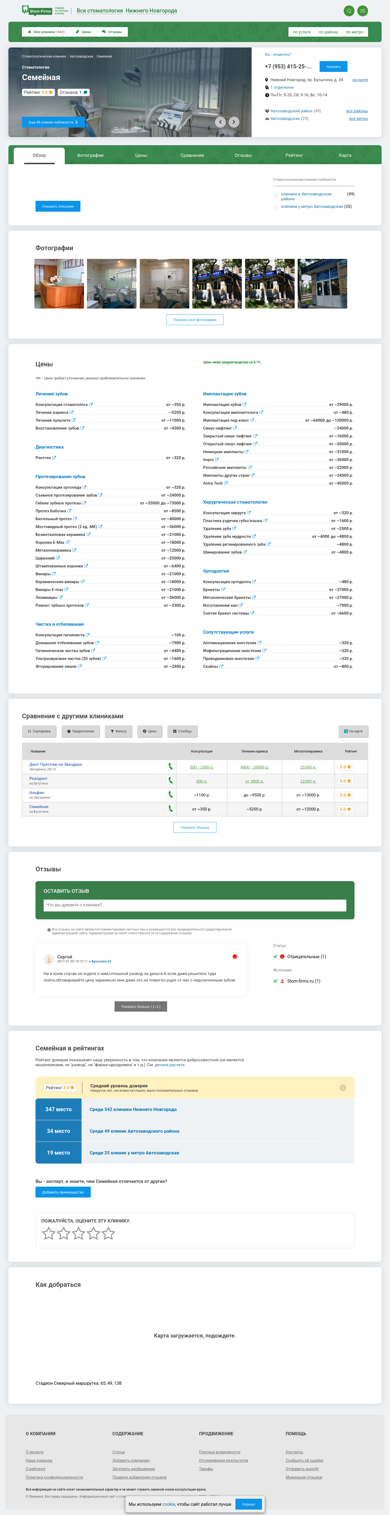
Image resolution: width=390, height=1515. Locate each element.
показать (333, 67)
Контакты (294, 1452)
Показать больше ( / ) (140, 1007)
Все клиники (46, 32)
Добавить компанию (131, 1460)
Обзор (39, 155)
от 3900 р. (254, 781)
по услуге (302, 32)
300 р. (201, 781)
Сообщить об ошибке (304, 1460)
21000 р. (308, 767)
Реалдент (38, 778)
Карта (345, 155)
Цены (83, 32)
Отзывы (112, 32)
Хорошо (248, 1504)
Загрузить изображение (133, 1469)
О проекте (35, 1452)
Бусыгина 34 (101, 961)
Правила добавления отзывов (139, 1477)
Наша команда (39, 1460)
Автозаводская (285, 118)
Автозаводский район (292, 111)
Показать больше (195, 827)
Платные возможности (219, 1452)
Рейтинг (294, 155)
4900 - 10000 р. (254, 767)
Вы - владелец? (278, 54)
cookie (168, 1504)
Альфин (36, 792)
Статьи (118, 1452)
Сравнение (192, 155)
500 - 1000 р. (202, 767)
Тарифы (206, 1469)
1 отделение (282, 87)
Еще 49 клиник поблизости (53, 122)
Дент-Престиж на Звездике (55, 764)
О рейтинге (36, 1469)
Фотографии (90, 155)
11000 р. (308, 781)
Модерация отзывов (304, 1477)
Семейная (38, 806)
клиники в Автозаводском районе (306, 196)
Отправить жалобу (302, 1469)
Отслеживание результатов (223, 1460)
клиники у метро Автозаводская (312, 206)
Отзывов (71, 92)
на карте (360, 79)
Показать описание (58, 206)
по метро (354, 32)
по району (328, 32)
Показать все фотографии (195, 320)
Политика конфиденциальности (54, 1477)
